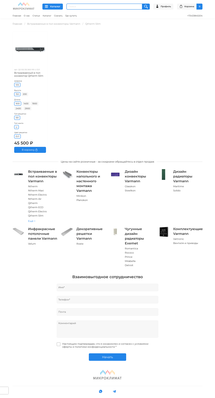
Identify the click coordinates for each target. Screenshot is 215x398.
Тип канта (18, 123)
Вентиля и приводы (185, 243)
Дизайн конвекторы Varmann (135, 176)
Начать (107, 357)
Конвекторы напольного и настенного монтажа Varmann (88, 181)
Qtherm (33, 203)
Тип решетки (20, 114)
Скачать (58, 15)
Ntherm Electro (37, 194)
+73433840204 (194, 15)
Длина (17, 99)
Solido (177, 190)
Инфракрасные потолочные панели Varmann (42, 234)
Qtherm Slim (35, 215)
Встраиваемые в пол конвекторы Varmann (53, 23)
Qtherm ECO (35, 207)
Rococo (129, 252)
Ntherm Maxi (36, 190)
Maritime (178, 186)
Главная (17, 15)
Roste (79, 243)
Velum (32, 243)
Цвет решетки (20, 132)
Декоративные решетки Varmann (89, 234)
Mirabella (130, 261)
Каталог (52, 6)
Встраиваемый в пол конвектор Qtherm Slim (28, 74)
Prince (128, 256)
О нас (27, 15)
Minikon (81, 196)
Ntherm (33, 186)
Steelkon (130, 190)
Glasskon (130, 186)
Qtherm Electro (37, 211)
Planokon (82, 200)
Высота (17, 90)
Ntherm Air (34, 199)
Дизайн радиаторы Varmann (182, 176)
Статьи (36, 15)
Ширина (18, 81)
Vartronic (178, 239)
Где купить (71, 15)
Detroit (129, 265)
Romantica (131, 248)
